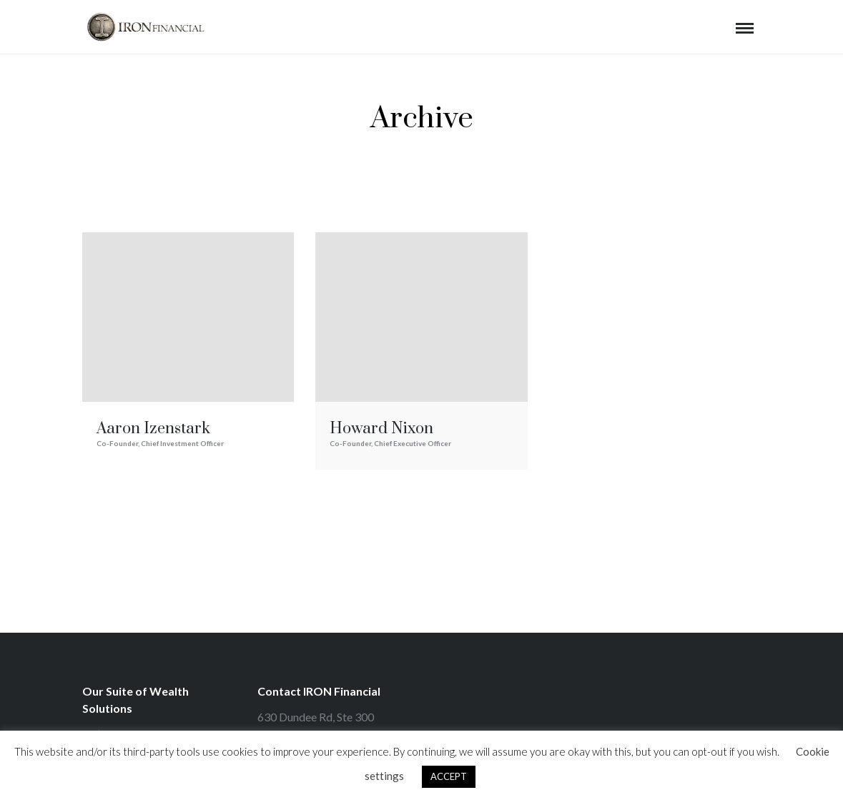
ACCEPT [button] (448, 776)
